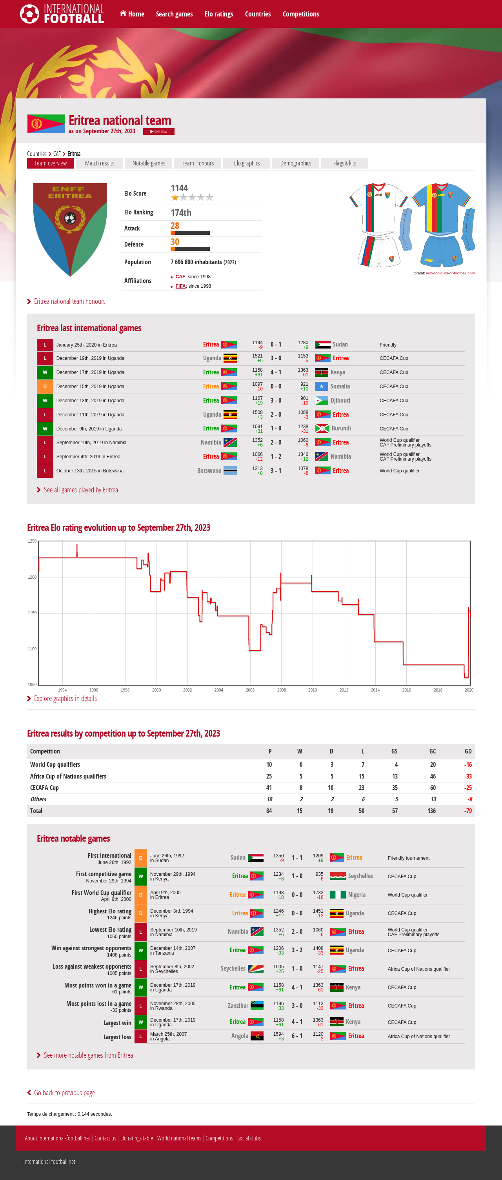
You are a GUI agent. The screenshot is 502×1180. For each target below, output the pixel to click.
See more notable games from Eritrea (88, 1055)
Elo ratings (219, 14)
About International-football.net (57, 1138)
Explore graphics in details (65, 698)
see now (158, 131)
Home (136, 14)
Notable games (149, 163)
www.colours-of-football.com (450, 273)
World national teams (179, 1138)
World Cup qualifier (400, 471)
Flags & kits (344, 163)
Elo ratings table (136, 1138)
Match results (99, 163)
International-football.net (49, 1161)
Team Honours (198, 163)
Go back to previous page (64, 1092)
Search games (174, 14)
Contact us (105, 1138)
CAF (57, 154)
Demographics (295, 163)
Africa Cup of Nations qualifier (419, 969)
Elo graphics (247, 163)
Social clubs (249, 1138)
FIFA (181, 286)
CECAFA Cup (394, 358)
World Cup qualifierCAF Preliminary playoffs (405, 443)
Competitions (301, 14)
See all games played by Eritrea (81, 489)
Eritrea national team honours (69, 301)
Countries (258, 14)
